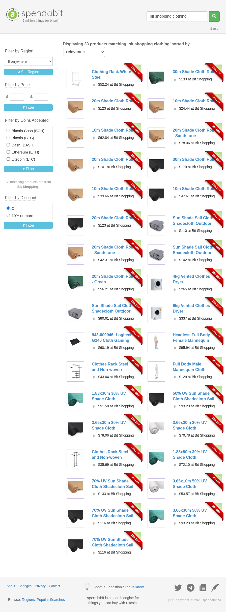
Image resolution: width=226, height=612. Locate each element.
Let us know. (135, 587)
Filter (28, 107)
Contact (54, 586)
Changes (25, 586)
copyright (178, 600)
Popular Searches (51, 600)
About (11, 586)
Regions (28, 600)
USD (214, 28)
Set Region (28, 72)
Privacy (40, 586)
